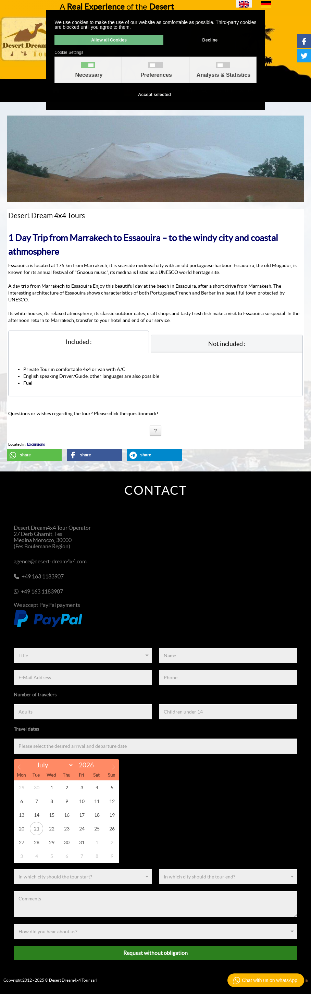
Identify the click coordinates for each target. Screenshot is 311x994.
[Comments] (155, 904)
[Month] (53, 765)
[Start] (83, 876)
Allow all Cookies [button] (109, 40)
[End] (228, 876)
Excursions (36, 444)
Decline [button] (210, 40)
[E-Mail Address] (83, 677)
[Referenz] (155, 931)
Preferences (156, 75)
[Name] (228, 655)
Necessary (88, 75)
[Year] (88, 765)
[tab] (78, 342)
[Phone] (228, 677)
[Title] (83, 655)
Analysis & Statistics (223, 75)
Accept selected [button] (154, 94)
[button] (34, 455)
